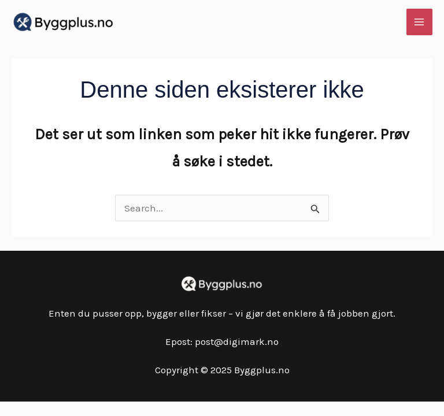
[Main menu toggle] (419, 22)
